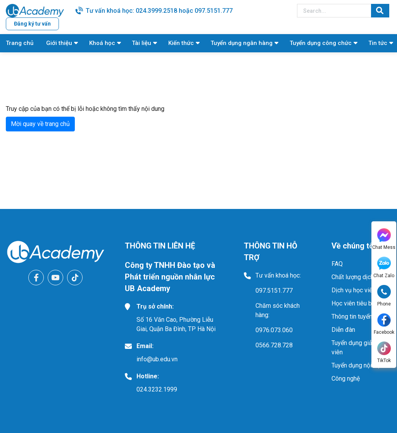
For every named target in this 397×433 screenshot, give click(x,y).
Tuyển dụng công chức (321, 43)
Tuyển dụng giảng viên (355, 347)
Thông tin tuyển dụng (359, 316)
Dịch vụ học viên (353, 290)
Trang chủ (19, 43)
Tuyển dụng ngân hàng (242, 43)
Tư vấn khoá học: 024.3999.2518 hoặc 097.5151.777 (159, 10)
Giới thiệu (59, 43)
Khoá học (102, 43)
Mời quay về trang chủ (40, 124)
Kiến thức (181, 43)
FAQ (337, 263)
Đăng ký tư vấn (32, 24)
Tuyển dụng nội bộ (355, 365)
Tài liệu (141, 43)
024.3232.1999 (156, 389)
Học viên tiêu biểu (355, 303)
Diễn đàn (343, 329)
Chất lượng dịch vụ (356, 277)
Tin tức (377, 43)
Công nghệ (345, 378)
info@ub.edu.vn (157, 359)
